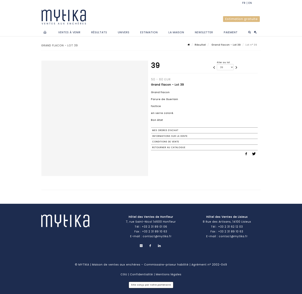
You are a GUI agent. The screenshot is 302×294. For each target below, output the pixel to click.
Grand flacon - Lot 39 (226, 44)
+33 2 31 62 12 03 (230, 227)
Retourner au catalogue (168, 147)
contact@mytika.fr (157, 236)
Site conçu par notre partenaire (151, 284)
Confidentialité (141, 274)
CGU (124, 274)
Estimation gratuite (241, 19)
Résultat (200, 44)
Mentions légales (168, 274)
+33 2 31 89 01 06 (154, 227)
